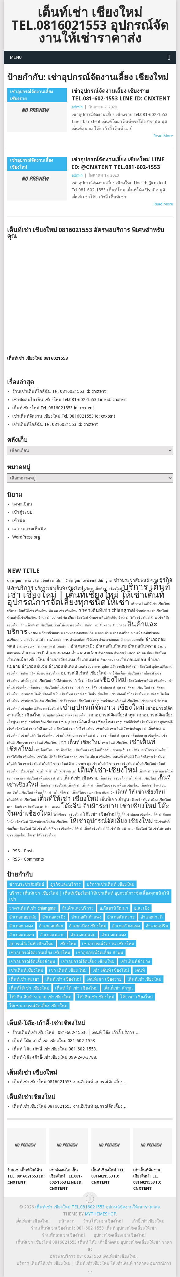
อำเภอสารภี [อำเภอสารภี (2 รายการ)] (33, 652)
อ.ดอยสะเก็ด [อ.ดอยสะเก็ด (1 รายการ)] (85, 633)
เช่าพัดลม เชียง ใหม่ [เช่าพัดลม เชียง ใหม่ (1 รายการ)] (136, 687)
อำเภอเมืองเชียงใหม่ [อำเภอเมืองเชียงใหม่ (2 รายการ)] (26, 659)
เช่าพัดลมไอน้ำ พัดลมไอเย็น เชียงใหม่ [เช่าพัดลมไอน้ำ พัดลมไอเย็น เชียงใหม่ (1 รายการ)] (47, 694)
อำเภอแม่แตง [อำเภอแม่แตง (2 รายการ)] (61, 666)
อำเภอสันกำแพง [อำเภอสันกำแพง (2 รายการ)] (111, 646)
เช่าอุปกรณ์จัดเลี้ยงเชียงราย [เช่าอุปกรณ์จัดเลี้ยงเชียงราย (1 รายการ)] (38, 722)
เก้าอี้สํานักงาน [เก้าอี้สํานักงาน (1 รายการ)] (62, 681)
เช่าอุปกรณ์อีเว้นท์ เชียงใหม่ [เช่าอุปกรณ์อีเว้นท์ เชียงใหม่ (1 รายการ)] (133, 722)
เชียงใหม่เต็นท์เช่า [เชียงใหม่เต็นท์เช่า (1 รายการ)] (56, 687)
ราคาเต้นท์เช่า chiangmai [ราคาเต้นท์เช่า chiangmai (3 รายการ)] (107, 610)
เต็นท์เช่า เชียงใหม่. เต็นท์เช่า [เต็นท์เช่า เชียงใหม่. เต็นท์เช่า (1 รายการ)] (60, 785)
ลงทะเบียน (22, 503)
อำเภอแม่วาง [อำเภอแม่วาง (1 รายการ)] (109, 660)
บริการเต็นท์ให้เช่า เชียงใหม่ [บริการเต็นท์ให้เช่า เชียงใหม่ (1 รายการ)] (150, 604)
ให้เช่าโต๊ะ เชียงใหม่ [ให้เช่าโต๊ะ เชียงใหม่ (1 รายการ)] (42, 835)
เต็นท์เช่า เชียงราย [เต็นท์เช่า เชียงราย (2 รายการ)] (80, 778)
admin (77, 107)
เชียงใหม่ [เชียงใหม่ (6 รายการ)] (113, 679)
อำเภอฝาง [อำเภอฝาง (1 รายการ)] (45, 646)
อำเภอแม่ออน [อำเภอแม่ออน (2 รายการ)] (133, 659)
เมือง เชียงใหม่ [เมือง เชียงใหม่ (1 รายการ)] (161, 800)
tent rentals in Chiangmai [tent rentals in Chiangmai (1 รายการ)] (62, 581)
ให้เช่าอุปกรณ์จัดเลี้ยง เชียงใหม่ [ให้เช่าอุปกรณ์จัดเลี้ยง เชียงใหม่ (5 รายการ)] (111, 820)
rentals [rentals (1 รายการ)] (29, 581)
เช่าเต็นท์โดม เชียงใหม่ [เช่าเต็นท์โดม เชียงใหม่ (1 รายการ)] (70, 750)
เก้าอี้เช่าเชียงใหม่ (148, 1221)
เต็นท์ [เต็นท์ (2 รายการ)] (118, 756)
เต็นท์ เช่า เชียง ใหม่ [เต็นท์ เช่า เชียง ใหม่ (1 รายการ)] (113, 778)
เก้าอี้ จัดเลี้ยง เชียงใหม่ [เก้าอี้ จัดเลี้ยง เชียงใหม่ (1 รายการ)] (123, 673)
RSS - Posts (23, 850)
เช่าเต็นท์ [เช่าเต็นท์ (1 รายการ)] (102, 729)
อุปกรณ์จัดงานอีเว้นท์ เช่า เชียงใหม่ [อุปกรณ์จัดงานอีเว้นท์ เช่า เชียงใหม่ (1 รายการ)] (126, 667)
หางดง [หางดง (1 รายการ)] (33, 633)
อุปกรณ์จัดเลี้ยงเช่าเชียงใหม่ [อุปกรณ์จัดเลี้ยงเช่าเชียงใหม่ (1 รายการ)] (40, 673)
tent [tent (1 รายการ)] (38, 581)
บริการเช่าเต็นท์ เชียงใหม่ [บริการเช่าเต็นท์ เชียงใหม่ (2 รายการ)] (59, 588)
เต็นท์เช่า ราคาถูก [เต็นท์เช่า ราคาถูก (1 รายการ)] (151, 771)
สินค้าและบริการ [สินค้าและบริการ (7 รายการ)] (78, 908)
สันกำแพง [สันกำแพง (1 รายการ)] (91, 625)
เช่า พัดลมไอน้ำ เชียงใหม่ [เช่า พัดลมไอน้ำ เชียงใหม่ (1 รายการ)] (91, 694)
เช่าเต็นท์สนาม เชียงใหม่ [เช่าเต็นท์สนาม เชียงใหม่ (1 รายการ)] (143, 736)
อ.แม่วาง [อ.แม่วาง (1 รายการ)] (42, 640)
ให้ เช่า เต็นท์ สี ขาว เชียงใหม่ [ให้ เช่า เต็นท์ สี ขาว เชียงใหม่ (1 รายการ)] (52, 829)
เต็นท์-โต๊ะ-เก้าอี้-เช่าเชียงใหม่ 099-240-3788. (54, 1057)
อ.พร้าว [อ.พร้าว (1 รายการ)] (124, 633)
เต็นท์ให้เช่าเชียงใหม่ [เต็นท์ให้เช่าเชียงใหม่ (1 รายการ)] (21, 800)
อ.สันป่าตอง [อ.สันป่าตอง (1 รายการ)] (151, 633)
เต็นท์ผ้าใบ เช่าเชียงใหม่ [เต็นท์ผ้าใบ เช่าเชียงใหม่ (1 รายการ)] (24, 764)
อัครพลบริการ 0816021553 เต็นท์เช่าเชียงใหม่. (94, 1256)
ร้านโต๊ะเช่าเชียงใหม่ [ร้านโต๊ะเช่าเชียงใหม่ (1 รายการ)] (69, 625)
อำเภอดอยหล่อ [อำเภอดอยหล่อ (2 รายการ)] (22, 917)
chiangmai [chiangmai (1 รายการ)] (14, 581)
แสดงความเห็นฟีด (29, 528)
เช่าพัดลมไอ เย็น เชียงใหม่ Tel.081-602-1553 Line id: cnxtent (69, 399)
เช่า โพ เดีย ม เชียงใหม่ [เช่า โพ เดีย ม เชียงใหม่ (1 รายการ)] (95, 757)
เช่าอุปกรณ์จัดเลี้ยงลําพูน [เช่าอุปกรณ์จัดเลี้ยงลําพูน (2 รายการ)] (112, 714)
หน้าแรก (66, 1221)
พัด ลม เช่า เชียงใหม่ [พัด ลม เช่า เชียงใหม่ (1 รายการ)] (63, 611)
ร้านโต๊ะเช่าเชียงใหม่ (103, 1221)
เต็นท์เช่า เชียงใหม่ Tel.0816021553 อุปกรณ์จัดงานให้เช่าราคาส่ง (90, 25)
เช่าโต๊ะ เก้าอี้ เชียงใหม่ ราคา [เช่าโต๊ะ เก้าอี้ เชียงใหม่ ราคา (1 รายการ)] (57, 757)
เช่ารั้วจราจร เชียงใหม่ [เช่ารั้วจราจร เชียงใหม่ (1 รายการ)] (74, 701)
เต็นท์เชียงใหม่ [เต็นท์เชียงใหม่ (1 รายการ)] (146, 764)
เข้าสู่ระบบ (22, 512)
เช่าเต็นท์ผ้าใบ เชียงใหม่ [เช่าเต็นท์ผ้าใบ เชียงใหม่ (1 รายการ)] (37, 736)
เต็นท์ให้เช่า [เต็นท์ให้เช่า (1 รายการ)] (62, 792)
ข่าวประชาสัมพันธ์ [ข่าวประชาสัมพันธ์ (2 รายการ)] (131, 580)
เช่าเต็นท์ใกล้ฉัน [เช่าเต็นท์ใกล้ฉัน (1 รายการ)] (99, 750)
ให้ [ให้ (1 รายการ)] (119, 815)
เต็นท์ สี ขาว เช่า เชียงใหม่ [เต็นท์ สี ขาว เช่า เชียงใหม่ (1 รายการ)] (116, 764)
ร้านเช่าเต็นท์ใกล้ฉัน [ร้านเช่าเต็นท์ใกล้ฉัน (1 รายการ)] (103, 618)
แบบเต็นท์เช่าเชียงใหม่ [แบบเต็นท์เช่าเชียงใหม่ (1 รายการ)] (23, 807)
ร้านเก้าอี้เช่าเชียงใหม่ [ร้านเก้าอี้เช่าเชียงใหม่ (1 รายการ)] (22, 618)
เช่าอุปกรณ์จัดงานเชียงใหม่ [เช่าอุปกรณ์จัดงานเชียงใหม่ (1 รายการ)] (40, 709)
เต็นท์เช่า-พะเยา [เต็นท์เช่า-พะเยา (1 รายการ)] (65, 771)
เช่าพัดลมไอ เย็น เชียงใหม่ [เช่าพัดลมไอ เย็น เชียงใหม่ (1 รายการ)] (39, 701)
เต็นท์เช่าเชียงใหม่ (33, 1221)
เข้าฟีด (18, 520)
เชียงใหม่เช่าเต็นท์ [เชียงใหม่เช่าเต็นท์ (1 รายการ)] (140, 681)
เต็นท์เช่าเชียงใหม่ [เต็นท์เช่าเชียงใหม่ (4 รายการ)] (144, 979)
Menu (16, 57)
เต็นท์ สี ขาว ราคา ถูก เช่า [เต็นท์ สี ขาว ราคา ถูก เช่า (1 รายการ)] (78, 764)
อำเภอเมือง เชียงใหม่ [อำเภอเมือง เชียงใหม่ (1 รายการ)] (151, 653)
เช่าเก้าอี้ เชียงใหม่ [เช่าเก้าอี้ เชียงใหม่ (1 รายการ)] (82, 729)
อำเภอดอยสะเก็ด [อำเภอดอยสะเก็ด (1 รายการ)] (132, 640)
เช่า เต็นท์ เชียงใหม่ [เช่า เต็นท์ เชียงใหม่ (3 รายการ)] (79, 742)
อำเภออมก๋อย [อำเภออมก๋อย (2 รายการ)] (84, 652)
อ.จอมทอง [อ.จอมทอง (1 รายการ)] (68, 633)
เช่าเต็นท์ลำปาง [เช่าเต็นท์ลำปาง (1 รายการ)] (67, 736)
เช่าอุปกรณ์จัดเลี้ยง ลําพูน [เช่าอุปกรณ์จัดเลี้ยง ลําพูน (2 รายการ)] (99, 952)
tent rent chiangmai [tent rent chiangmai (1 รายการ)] (98, 581)
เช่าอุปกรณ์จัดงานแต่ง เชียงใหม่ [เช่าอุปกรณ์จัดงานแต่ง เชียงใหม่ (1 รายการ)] (65, 715)
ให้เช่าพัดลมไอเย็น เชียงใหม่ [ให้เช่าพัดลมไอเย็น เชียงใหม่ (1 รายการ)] (48, 822)
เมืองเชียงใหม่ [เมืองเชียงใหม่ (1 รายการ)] (140, 800)
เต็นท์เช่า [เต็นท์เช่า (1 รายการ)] (46, 771)
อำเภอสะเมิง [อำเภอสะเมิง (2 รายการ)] (83, 646)
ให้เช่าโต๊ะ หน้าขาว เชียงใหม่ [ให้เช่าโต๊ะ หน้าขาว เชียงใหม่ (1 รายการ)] (126, 829)
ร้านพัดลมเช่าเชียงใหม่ (63, 1235)
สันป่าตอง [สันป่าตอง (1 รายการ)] (119, 625)
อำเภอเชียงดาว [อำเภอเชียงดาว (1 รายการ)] (125, 653)
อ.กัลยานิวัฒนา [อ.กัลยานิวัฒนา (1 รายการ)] (49, 633)
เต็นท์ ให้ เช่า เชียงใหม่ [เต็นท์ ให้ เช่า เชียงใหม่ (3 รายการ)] (140, 792)
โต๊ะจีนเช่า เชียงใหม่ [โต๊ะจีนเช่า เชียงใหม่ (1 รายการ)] (67, 815)
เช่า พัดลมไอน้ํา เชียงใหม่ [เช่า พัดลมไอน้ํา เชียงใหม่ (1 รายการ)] (128, 694)
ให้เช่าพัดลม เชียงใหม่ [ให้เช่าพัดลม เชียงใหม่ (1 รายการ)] (137, 815)
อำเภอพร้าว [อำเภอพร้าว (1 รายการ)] (61, 646)
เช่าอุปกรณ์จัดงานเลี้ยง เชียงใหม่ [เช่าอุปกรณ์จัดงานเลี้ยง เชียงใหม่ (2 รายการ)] (39, 952)
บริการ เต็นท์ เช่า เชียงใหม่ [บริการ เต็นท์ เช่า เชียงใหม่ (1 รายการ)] (103, 589)
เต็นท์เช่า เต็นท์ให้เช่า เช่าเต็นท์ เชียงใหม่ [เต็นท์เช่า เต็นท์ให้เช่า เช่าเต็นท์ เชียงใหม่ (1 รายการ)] (110, 785)
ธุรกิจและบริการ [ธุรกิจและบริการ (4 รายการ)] (65, 884)
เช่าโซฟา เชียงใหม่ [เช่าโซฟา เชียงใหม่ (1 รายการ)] (154, 750)
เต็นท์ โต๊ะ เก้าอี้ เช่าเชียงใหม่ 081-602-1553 (53, 1040)
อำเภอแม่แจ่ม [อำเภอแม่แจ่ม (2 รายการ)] (34, 666)
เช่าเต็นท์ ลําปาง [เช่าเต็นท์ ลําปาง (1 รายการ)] (90, 736)
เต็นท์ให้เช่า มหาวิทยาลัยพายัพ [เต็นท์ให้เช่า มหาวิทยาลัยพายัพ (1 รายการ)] (93, 792)
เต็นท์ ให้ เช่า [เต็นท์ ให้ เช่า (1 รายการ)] (43, 792)
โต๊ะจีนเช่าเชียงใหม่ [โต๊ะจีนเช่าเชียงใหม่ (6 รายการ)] (95, 996)
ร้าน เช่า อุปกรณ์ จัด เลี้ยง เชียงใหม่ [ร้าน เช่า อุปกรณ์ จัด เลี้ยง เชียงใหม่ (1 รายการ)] (63, 618)
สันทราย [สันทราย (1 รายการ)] (105, 625)
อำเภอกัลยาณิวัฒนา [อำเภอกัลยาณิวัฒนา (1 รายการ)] (84, 640)
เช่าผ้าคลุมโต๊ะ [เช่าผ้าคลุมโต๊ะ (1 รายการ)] (87, 687)
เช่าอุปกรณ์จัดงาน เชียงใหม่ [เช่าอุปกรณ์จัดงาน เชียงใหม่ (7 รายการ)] (102, 707)
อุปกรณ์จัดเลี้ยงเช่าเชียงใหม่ (120, 1235)
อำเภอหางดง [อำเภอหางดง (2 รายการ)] (58, 652)
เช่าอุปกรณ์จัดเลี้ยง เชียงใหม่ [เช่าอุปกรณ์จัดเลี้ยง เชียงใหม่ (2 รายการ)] (86, 721)
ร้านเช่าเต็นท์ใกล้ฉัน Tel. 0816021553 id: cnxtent (59, 391)
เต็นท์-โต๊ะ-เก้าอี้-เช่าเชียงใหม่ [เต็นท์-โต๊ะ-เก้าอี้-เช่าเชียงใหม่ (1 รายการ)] (144, 757)
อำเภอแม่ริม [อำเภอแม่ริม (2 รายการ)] (87, 659)
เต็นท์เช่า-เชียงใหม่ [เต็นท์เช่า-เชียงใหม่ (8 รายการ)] (107, 770)
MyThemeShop (100, 1213)
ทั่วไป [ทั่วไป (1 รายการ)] (154, 581)
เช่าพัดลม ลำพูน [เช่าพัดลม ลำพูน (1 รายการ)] (110, 687)
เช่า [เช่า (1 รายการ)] (72, 687)
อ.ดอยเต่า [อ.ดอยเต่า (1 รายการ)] (102, 633)
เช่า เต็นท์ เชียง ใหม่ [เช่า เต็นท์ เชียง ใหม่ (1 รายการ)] (43, 743)
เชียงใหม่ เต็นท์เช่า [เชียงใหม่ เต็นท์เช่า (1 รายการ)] (29, 687)
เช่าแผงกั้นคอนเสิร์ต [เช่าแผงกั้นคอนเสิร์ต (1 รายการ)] (126, 750)
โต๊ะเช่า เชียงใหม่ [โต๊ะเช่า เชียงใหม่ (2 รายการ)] (99, 814)
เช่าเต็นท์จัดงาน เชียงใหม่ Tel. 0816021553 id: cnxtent (63, 416)
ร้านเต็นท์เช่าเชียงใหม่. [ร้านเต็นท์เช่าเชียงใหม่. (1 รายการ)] (37, 625)
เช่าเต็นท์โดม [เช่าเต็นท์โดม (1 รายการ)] (43, 750)
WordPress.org (26, 537)
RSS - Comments (28, 859)
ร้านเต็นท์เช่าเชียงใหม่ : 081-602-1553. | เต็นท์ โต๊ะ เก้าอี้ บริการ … (76, 1032)
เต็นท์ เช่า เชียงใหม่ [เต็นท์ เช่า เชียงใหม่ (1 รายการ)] (142, 778)
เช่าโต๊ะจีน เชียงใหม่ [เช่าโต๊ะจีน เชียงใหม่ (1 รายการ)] (21, 757)
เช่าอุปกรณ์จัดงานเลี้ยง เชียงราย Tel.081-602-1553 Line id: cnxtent (121, 95)
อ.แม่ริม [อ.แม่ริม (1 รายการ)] (29, 640)
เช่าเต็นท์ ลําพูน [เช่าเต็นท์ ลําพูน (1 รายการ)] (114, 736)
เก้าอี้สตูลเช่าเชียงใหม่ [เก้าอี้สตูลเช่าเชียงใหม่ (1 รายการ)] (36, 681)
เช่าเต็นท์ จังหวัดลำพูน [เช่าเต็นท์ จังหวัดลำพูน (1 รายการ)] (125, 729)
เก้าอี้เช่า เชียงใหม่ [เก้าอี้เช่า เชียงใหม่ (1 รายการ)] (86, 681)
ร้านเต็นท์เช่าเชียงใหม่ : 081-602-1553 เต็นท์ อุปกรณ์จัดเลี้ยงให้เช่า (94, 1228)
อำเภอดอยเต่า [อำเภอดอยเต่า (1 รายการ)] (26, 646)
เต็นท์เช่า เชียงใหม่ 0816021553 (37, 358)
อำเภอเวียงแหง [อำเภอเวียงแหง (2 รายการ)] (61, 659)
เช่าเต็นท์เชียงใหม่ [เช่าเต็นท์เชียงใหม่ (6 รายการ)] (26, 970)
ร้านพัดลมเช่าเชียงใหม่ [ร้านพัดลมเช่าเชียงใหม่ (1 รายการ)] (152, 611)
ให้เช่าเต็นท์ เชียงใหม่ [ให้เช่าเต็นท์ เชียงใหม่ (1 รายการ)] (90, 829)
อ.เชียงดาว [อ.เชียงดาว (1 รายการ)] (14, 640)
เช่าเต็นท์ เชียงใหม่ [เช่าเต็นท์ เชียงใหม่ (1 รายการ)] (115, 743)
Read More (163, 135)
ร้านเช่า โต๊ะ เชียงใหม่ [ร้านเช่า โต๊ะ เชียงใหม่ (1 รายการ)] (134, 618)
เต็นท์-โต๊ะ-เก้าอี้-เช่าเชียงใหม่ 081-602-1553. (54, 1048)
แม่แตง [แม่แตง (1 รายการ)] (55, 807)
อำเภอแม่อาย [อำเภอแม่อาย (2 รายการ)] (52, 934)
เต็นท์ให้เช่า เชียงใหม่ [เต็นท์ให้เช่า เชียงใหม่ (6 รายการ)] (68, 798)
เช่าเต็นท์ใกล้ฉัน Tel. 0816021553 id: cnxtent (55, 424)
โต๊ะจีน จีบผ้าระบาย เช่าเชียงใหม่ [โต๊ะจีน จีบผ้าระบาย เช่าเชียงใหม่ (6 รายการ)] (108, 806)
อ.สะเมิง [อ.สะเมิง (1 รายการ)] (136, 633)
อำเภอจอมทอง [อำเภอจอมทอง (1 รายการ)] (109, 640)
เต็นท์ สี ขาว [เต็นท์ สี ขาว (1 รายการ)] (50, 764)
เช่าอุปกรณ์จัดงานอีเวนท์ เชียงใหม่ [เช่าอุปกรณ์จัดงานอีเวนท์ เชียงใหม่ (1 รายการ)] (115, 701)
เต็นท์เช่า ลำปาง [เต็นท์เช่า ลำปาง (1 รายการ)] (50, 778)
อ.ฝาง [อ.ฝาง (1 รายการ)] (114, 633)
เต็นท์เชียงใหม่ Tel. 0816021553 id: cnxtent (53, 407)
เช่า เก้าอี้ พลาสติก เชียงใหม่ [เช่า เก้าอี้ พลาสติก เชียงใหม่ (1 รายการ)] (48, 729)
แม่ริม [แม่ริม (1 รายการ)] (44, 807)
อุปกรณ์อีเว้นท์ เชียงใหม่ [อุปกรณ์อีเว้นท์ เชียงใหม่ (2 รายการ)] (83, 672)
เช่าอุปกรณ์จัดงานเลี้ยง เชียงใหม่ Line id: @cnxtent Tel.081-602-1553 (118, 163)
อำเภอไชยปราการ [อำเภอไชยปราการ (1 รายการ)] (88, 667)
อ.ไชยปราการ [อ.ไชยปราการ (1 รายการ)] (59, 640)
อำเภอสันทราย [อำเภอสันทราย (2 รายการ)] (142, 646)
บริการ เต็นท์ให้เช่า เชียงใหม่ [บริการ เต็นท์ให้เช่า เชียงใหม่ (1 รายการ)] (27, 611)
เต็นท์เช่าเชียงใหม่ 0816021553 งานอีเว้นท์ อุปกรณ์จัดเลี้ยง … (70, 1081)
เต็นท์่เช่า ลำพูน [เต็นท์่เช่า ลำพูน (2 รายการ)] (114, 799)
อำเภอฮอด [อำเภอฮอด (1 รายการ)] (105, 653)
